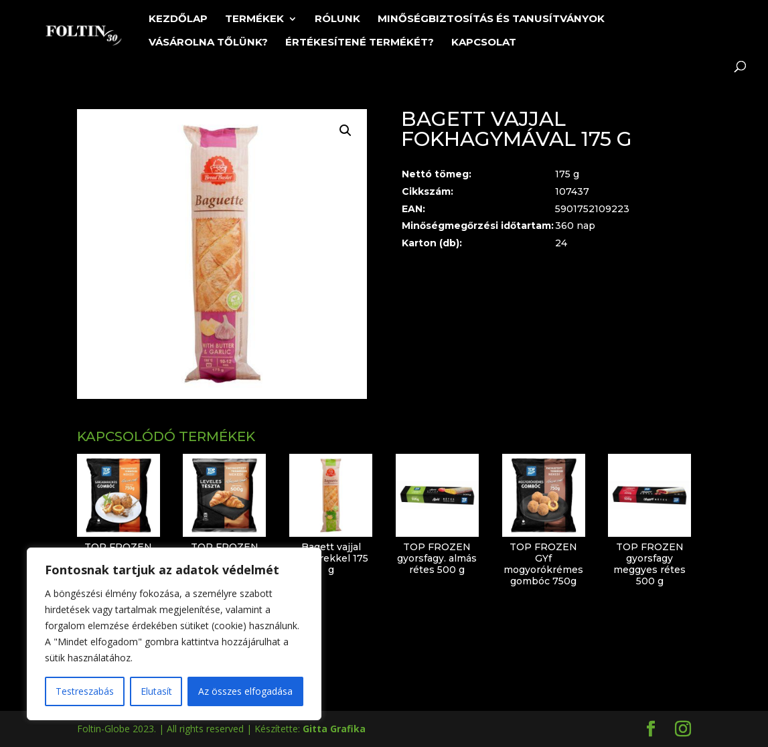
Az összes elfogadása (245, 691)
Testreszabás (85, 691)
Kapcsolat (483, 42)
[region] (174, 634)
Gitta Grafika (334, 728)
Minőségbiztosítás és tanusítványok (491, 19)
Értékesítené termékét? (359, 42)
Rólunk (337, 19)
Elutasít (156, 691)
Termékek (254, 19)
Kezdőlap (178, 19)
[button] (345, 130)
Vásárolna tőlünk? (208, 42)
